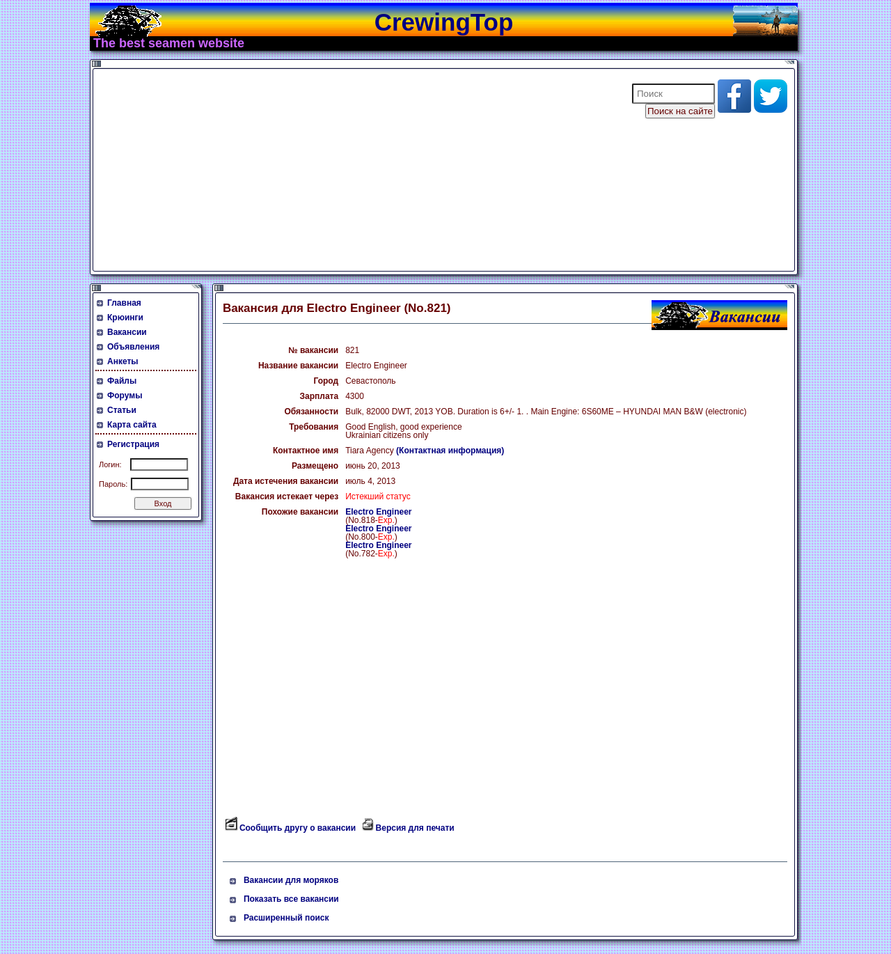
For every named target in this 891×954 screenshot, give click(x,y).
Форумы (124, 395)
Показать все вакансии (291, 899)
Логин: (110, 464)
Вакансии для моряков (291, 880)
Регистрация (133, 444)
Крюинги (125, 317)
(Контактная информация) (450, 450)
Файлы (121, 381)
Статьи (121, 410)
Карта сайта (132, 425)
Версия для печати (415, 828)
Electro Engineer (378, 512)
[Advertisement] (353, 169)
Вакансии (127, 332)
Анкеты (123, 361)
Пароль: (113, 484)
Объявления (133, 347)
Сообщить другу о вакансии (297, 828)
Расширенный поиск (286, 918)
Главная (124, 303)
